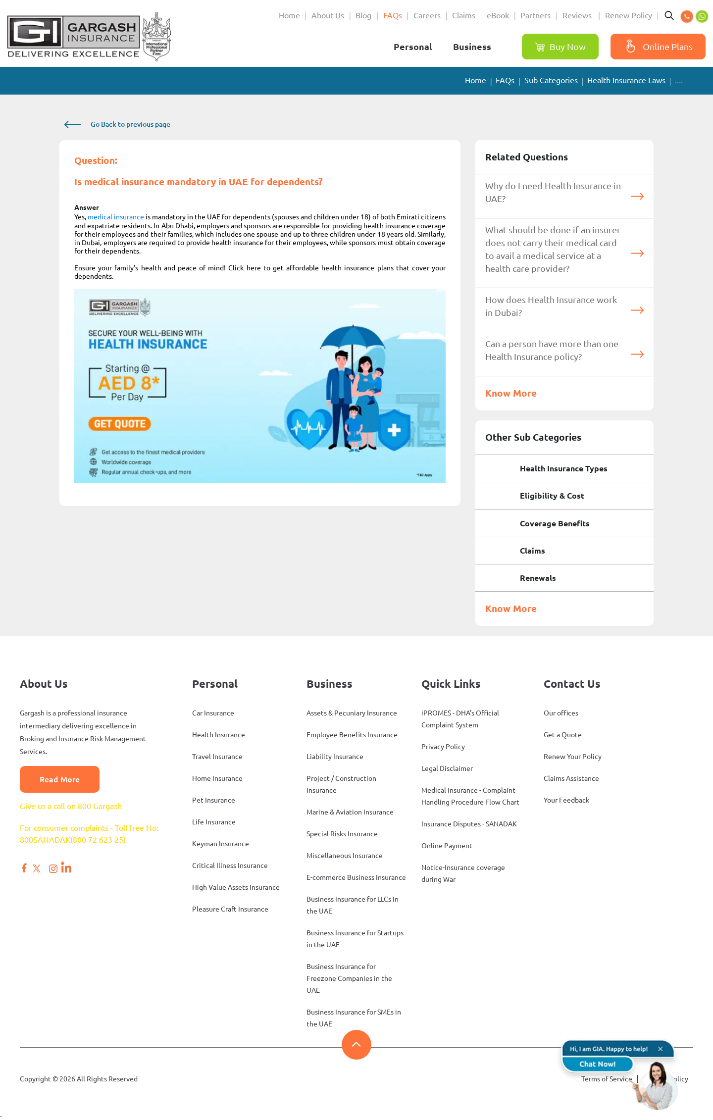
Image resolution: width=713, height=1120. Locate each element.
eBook (498, 15)
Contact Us (572, 683)
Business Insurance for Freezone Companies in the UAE (349, 978)
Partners (535, 15)
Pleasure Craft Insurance (230, 909)
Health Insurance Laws (626, 80)
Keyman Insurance (220, 844)
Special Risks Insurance (342, 834)
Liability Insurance (334, 757)
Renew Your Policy (573, 757)
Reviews (578, 15)
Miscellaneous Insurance (344, 856)
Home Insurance (217, 778)
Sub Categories (551, 80)
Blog (363, 15)
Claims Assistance (571, 778)
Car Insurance (213, 713)
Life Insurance (214, 822)
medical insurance (116, 217)
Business (472, 46)
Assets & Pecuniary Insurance (351, 713)
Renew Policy (628, 15)
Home (289, 15)
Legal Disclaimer (447, 768)
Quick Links (451, 683)
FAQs (392, 15)
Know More (511, 393)
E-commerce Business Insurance (356, 877)
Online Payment (446, 846)
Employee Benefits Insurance (352, 735)
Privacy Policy (443, 747)
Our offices (561, 713)
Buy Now (560, 47)
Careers (427, 15)
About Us (327, 15)
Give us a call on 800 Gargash (71, 806)
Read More (60, 779)
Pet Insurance (213, 800)
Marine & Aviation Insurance (350, 812)
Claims (463, 15)
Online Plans (656, 47)
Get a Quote (563, 735)
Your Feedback (566, 800)
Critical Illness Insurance (230, 865)
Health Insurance (218, 735)
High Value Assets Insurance (236, 887)
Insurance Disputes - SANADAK (469, 824)
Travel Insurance (217, 757)
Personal (413, 46)
